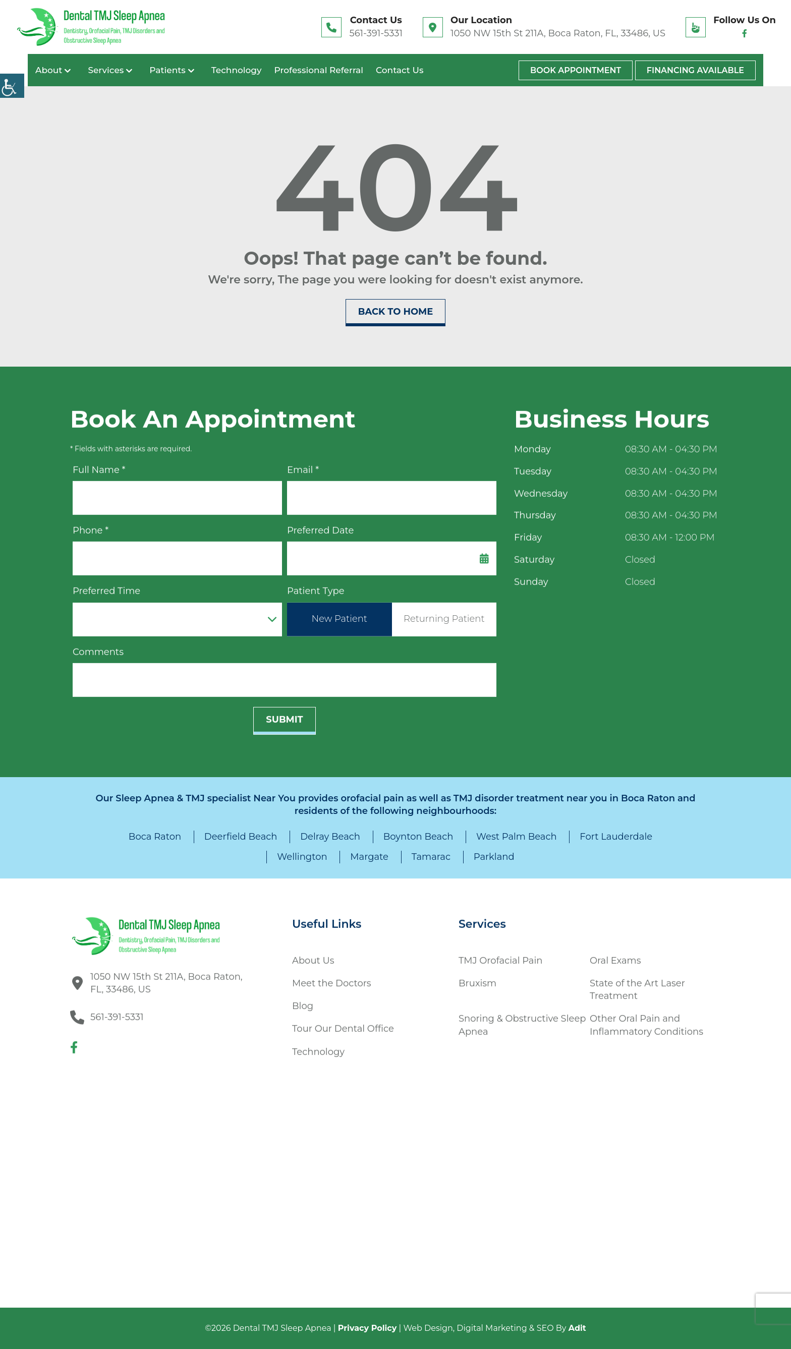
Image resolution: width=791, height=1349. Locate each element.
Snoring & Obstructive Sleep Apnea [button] (522, 1021)
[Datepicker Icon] (484, 554)
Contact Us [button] (399, 70)
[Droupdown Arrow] (272, 615)
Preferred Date (320, 526)
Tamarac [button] (431, 856)
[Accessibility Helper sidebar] (12, 86)
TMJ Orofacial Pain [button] (500, 956)
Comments (98, 647)
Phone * (90, 526)
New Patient (339, 614)
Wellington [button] (302, 856)
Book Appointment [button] (575, 70)
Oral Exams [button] (615, 956)
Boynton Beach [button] (418, 836)
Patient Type (316, 586)
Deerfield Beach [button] (240, 836)
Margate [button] (369, 856)
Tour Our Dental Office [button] (343, 1024)
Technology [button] (236, 70)
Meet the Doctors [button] (331, 978)
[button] (90, 27)
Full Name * (99, 465)
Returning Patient (444, 614)
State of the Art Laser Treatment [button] (637, 985)
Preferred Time (106, 586)
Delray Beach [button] (330, 836)
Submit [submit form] (284, 715)
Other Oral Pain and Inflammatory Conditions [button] (646, 1021)
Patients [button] (167, 70)
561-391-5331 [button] (375, 33)
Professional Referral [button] (318, 70)
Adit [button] (577, 1328)
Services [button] (106, 70)
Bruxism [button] (477, 978)
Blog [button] (302, 1001)
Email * (303, 465)
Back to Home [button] (395, 311)
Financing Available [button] (695, 70)
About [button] (48, 70)
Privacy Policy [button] (367, 1328)
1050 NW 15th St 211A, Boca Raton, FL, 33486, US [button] (557, 33)
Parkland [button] (494, 856)
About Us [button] (313, 956)
